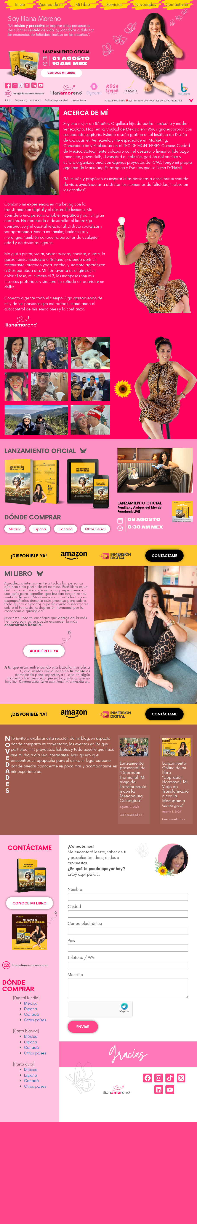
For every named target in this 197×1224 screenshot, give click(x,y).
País (71, 940)
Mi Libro (82, 4)
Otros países (35, 1019)
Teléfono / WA (81, 957)
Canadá (31, 1014)
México (30, 1003)
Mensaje (75, 974)
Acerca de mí (51, 4)
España (30, 1008)
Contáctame (177, 4)
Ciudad (74, 906)
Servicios (114, 4)
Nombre (75, 889)
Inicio (20, 4)
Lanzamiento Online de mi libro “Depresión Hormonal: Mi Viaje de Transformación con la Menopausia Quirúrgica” (175, 784)
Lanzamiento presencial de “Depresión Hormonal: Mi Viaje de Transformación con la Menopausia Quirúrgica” (133, 781)
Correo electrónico (85, 923)
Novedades (145, 4)
